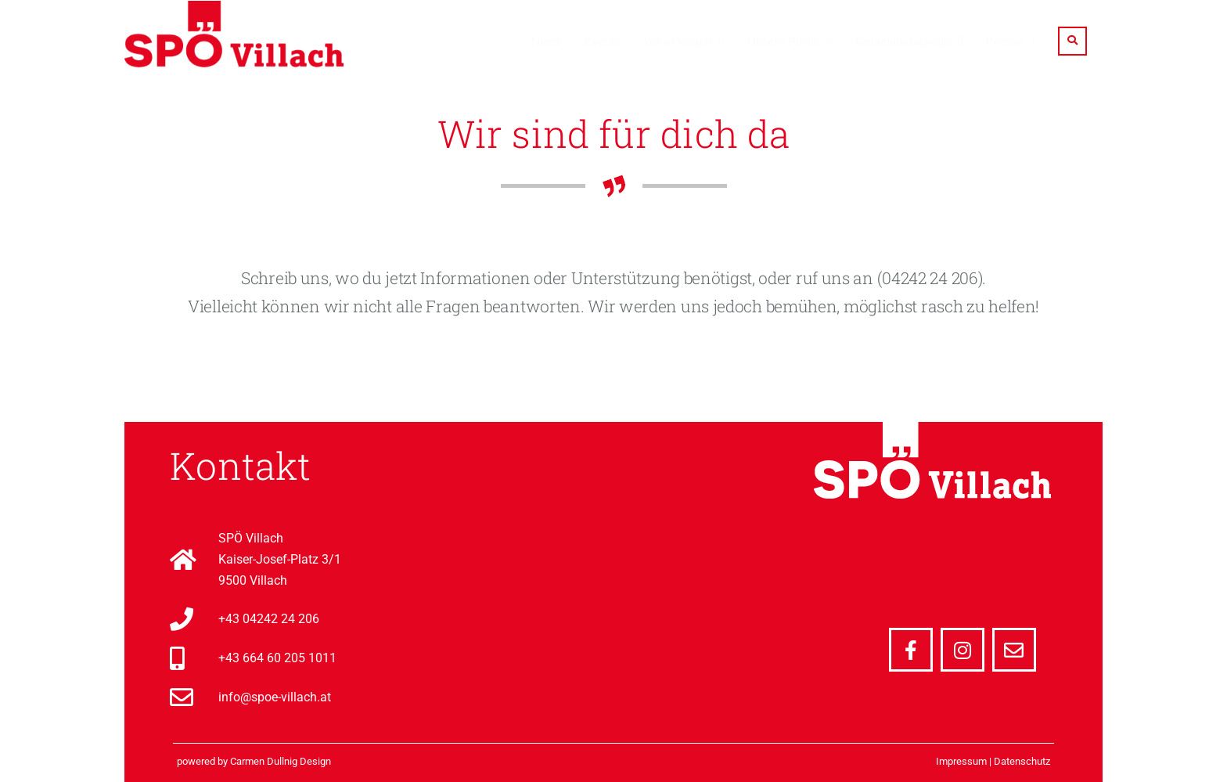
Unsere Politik (783, 41)
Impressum (961, 761)
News (546, 41)
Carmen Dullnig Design (280, 761)
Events (603, 41)
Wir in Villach (677, 41)
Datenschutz (1022, 761)
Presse (1004, 41)
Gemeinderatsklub (903, 41)
